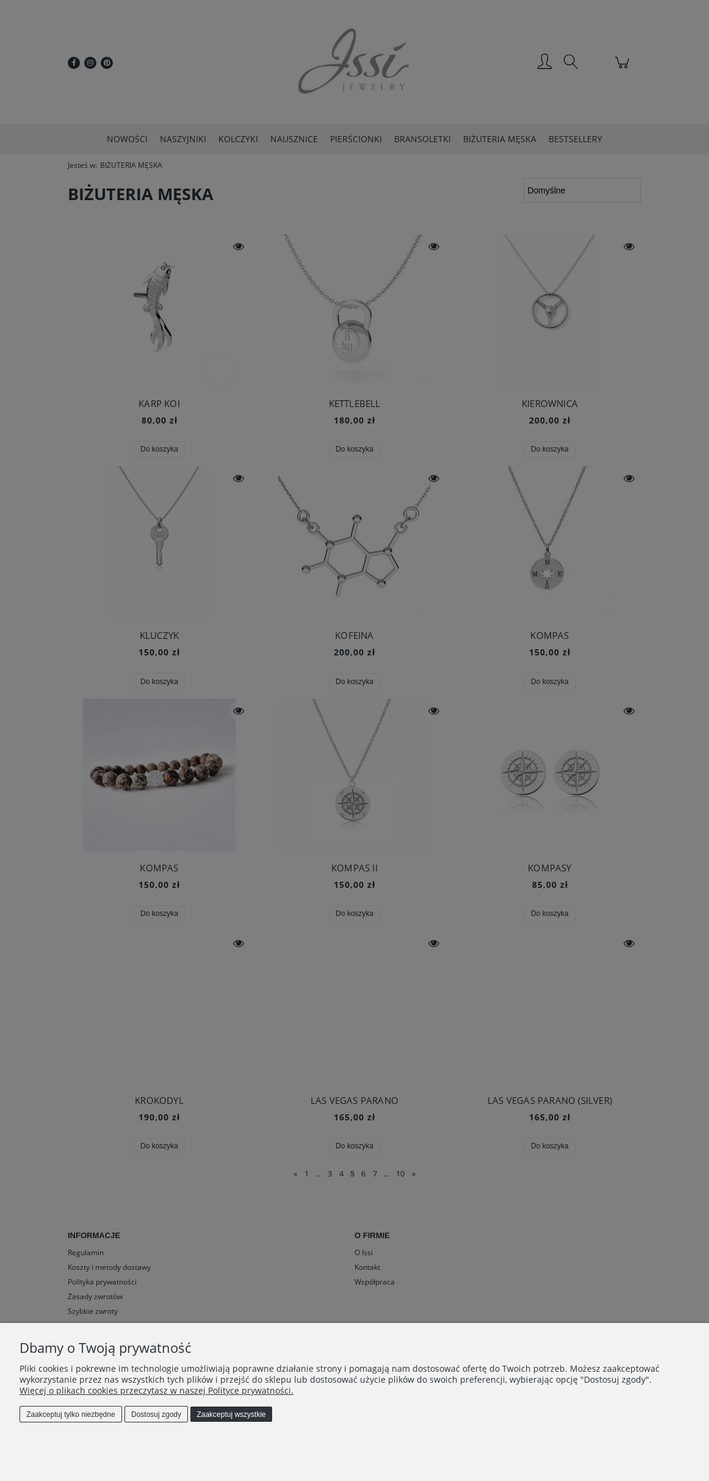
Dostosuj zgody (156, 1414)
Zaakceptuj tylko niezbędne (70, 1414)
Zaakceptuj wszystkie (230, 1414)
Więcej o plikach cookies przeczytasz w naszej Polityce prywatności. (156, 1390)
